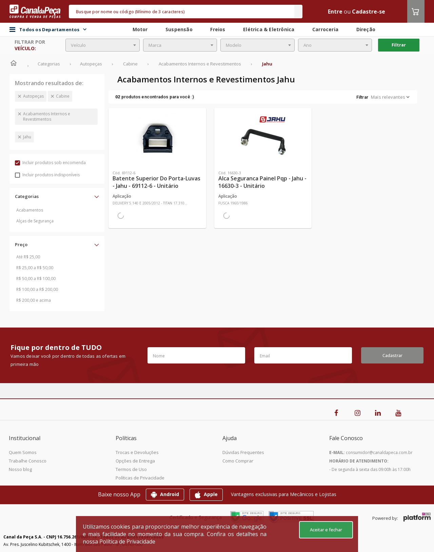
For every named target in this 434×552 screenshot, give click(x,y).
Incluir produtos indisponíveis (47, 175)
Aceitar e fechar (326, 530)
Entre (335, 11)
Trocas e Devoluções (137, 452)
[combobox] (102, 45)
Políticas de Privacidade (140, 478)
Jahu (27, 137)
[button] (56, 196)
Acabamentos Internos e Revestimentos (46, 116)
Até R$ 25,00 (28, 257)
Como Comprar (237, 461)
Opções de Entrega (135, 461)
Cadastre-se (368, 11)
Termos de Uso (131, 469)
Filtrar (399, 45)
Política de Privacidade (127, 541)
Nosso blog (20, 469)
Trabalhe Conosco (27, 461)
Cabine (63, 96)
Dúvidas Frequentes (243, 452)
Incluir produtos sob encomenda (50, 162)
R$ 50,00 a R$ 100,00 (36, 278)
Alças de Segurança (35, 221)
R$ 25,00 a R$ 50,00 (34, 268)
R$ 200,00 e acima (33, 300)
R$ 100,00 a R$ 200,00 (37, 289)
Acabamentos (29, 210)
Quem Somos (23, 452)
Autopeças (33, 96)
